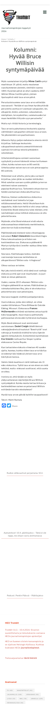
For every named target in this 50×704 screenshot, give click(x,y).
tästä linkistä (30, 523)
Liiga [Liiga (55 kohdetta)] (11, 563)
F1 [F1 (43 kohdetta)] (10, 555)
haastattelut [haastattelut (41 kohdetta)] (25, 555)
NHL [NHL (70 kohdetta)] (23, 563)
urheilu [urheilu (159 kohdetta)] (37, 563)
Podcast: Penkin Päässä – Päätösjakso (25, 460)
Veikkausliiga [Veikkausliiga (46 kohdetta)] (15, 567)
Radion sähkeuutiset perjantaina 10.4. (25, 428)
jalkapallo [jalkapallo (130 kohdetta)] (14, 559)
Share (15, 406)
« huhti (8, 636)
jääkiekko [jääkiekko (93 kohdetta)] (32, 559)
